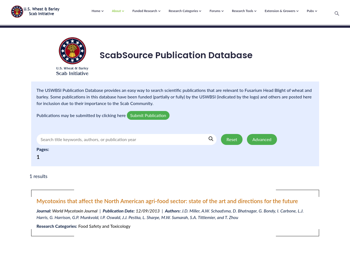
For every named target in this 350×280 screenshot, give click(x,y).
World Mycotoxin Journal (74, 210)
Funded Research (146, 11)
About (118, 11)
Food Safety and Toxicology (104, 226)
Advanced (261, 139)
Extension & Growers (282, 11)
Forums (216, 11)
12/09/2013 (148, 210)
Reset (231, 139)
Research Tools (244, 11)
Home (98, 11)
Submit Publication (148, 115)
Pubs (312, 11)
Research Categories (185, 11)
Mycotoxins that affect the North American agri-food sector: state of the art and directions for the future (167, 200)
